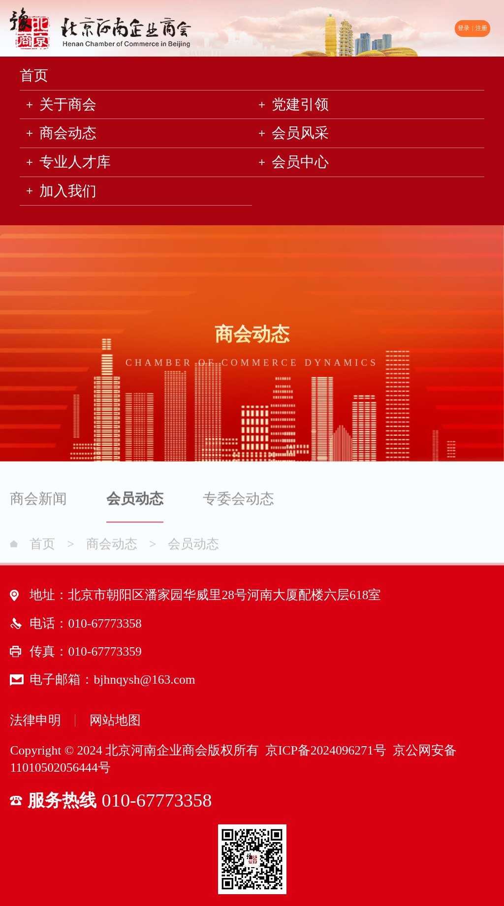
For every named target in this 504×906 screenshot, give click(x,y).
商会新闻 (38, 502)
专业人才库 (75, 162)
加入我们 (67, 191)
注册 (481, 28)
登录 (464, 28)
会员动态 (134, 502)
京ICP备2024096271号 (324, 750)
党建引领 (300, 104)
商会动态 (67, 133)
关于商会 (67, 104)
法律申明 (35, 720)
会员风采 (300, 133)
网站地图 (115, 720)
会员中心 (300, 162)
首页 (34, 75)
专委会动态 (238, 502)
